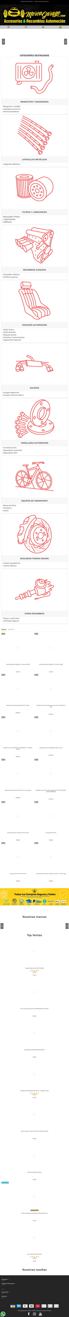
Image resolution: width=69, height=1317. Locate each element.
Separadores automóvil (12, 450)
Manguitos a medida (11, 106)
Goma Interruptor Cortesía (35, 1172)
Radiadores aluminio (11, 109)
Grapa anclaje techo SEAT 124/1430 (34, 968)
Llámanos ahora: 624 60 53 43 (41, 1)
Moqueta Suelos (9, 335)
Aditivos (8, 222)
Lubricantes (9, 219)
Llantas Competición (11, 563)
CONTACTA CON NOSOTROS (27, 1)
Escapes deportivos (11, 392)
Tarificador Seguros (11, 621)
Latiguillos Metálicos (34, 159)
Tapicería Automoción (34, 325)
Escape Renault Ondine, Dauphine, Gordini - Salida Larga (51, 873)
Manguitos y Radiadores (35, 102)
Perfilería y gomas (10, 277)
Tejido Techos (8, 330)
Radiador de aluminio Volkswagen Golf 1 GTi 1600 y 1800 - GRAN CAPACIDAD (51, 791)
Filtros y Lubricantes (34, 212)
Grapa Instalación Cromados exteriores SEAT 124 (34, 1213)
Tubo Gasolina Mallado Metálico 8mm (34, 1049)
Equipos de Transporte (34, 501)
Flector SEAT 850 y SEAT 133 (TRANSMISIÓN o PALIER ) (34, 1008)
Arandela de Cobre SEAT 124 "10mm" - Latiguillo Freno (34, 1090)
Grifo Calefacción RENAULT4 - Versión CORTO (18, 664)
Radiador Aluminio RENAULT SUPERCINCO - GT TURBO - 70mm (18, 748)
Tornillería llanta (9, 448)
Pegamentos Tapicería (12, 340)
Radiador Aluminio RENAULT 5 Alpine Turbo (51, 747)
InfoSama (48, 1310)
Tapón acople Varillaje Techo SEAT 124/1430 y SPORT (34, 1131)
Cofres (5, 511)
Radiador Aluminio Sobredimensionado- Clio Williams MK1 (51, 706)
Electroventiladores (11, 112)
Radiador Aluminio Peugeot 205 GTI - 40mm (18, 705)
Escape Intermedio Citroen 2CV (18, 873)
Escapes (34, 388)
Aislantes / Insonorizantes (14, 337)
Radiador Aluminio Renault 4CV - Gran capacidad (18, 790)
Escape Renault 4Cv (51, 832)
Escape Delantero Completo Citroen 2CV (18, 832)
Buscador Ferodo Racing (34, 558)
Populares (11, 629)
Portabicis (7, 508)
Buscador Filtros (12, 216)
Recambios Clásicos (34, 270)
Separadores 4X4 (10, 453)
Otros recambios (34, 613)
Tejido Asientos (9, 332)
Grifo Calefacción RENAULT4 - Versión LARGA (51, 664)
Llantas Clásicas (10, 566)
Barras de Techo (9, 505)
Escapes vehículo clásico (13, 395)
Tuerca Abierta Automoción (34, 1254)
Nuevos (3, 629)
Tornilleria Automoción (34, 443)
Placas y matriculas (11, 618)
